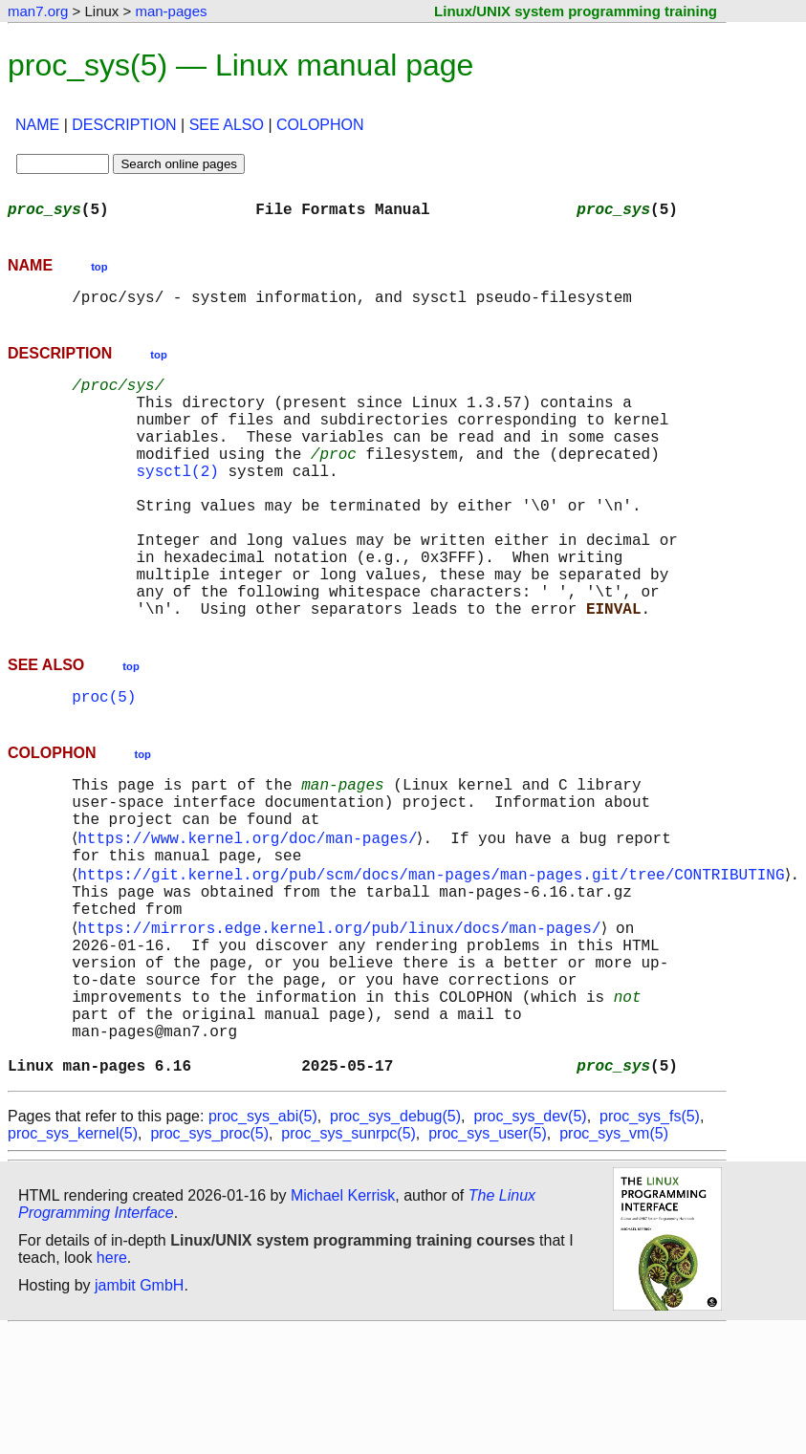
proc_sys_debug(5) (395, 1240)
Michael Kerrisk (343, 1320)
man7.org (38, 11)
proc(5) (104, 760)
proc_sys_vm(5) (613, 1257)
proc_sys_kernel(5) (73, 1257)
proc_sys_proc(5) (209, 1257)
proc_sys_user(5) (487, 1257)
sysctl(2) (177, 500)
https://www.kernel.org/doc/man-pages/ (251, 915)
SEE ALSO (226, 125)
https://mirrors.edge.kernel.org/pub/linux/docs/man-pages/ (342, 1020)
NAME (37, 125)
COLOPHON (320, 125)
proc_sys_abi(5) (262, 1240)
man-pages (171, 11)
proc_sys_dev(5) (529, 1240)
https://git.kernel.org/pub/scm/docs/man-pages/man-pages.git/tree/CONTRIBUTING (434, 957)
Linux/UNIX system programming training (575, 11)
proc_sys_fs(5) (649, 1240)
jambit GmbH (139, 1409)
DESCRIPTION (124, 125)
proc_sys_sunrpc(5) (348, 1257)
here (112, 1382)
